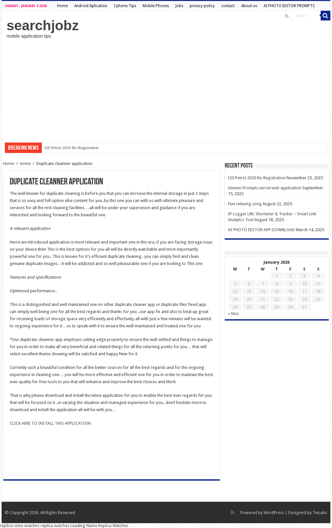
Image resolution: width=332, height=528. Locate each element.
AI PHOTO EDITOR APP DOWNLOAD (261, 229)
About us (249, 6)
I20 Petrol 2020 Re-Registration (71, 147)
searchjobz (42, 25)
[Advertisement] (166, 90)
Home (62, 6)
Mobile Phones (156, 6)
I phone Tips (125, 6)
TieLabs (320, 512)
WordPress (274, 512)
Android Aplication (90, 6)
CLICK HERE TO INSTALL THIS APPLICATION (50, 423)
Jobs (179, 6)
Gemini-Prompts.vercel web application (264, 187)
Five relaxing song (245, 203)
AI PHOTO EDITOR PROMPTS (289, 6)
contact (228, 6)
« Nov (233, 313)
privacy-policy (202, 6)
